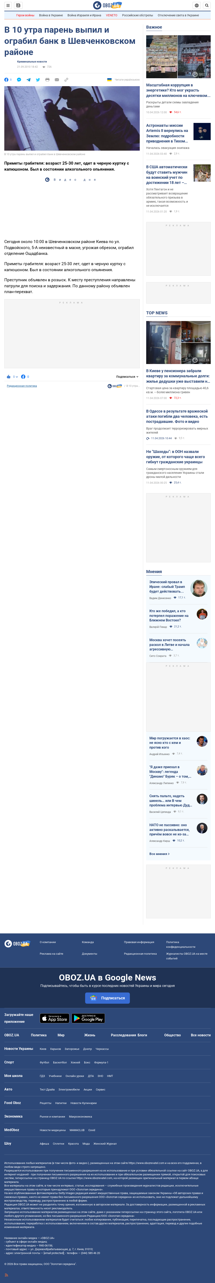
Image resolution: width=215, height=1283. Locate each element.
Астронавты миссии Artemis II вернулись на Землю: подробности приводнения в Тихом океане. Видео (167, 133)
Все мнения (158, 854)
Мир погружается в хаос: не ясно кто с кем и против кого (169, 742)
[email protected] (54, 1253)
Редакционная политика (22, 385)
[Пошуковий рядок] (206, 5)
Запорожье (72, 1049)
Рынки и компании (52, 1116)
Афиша (44, 1143)
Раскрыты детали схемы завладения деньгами (172, 104)
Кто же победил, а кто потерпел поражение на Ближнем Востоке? (169, 615)
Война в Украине (51, 15)
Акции (88, 1089)
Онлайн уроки (75, 1076)
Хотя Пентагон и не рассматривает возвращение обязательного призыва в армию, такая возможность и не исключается (167, 197)
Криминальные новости (32, 61)
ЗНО (100, 1076)
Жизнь (89, 1035)
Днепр (87, 1049)
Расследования (123, 1035)
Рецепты (45, 1103)
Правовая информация (139, 942)
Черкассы (102, 1049)
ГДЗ (42, 1076)
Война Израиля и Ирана (84, 15)
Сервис (100, 1089)
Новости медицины (53, 1130)
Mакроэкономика (80, 1116)
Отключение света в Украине (178, 15)
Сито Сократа (157, 656)
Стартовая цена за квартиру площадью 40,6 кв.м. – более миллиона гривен (177, 390)
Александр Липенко (161, 783)
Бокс (87, 1062)
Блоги (142, 1035)
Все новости (201, 1035)
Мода (86, 1143)
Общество (172, 1035)
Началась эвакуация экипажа (167, 148)
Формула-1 (101, 1062)
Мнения (154, 571)
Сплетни (58, 1143)
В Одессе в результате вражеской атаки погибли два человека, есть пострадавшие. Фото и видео (177, 416)
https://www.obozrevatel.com (146, 1163)
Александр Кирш (159, 841)
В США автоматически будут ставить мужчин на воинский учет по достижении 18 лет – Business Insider (166, 175)
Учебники (55, 1076)
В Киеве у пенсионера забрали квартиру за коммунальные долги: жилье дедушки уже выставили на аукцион (178, 376)
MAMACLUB (77, 1130)
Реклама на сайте (51, 953)
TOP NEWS (156, 312)
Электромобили (69, 1089)
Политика (39, 1035)
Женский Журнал (105, 1143)
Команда (88, 942)
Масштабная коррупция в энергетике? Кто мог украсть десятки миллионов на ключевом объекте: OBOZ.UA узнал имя (176, 90)
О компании (48, 942)
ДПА (91, 1076)
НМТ (110, 1076)
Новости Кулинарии (84, 1103)
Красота (73, 1143)
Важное (154, 27)
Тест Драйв (47, 1089)
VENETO (111, 15)
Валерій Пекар (158, 627)
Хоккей (75, 1062)
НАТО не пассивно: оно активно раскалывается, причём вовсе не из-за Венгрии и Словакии (169, 830)
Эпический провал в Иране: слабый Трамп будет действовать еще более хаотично (167, 587)
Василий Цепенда (160, 812)
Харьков (55, 1049)
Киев (43, 1049)
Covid (91, 1130)
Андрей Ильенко (159, 754)
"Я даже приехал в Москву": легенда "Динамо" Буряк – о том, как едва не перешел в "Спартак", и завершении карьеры (169, 772)
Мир (61, 1035)
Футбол (44, 1062)
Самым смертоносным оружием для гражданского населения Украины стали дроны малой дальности (175, 473)
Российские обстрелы (137, 15)
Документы (89, 953)
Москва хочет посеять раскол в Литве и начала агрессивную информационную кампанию (169, 645)
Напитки (61, 1103)
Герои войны (25, 15)
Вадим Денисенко (160, 598)
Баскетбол (60, 1062)
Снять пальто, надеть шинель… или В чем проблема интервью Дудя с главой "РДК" (170, 801)
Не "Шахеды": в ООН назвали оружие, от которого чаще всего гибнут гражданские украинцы (175, 456)
